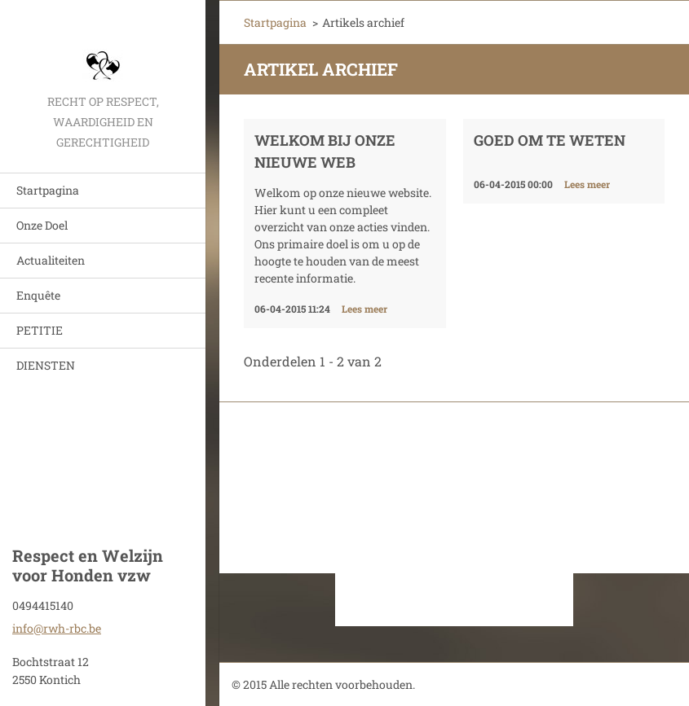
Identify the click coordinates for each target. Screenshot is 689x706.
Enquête (38, 295)
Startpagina (47, 190)
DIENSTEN (45, 365)
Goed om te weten (549, 140)
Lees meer (364, 308)
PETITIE (39, 330)
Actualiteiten (50, 260)
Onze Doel (42, 225)
